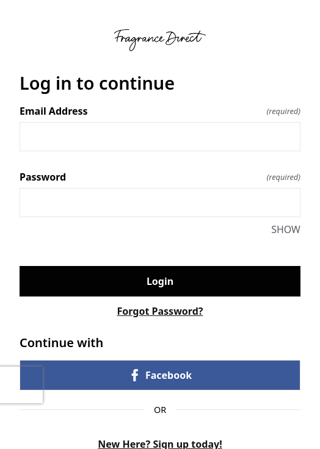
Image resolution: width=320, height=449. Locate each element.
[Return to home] (160, 40)
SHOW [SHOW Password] (285, 229)
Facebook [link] (160, 375)
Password (160, 177)
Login (160, 281)
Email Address (160, 111)
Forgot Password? (160, 311)
